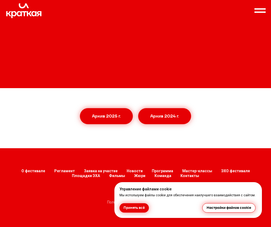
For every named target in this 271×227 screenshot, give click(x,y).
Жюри (139, 176)
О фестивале (33, 171)
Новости (135, 171)
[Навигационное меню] (260, 10)
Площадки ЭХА (86, 176)
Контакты (189, 176)
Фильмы (117, 176)
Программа (162, 171)
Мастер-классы (197, 171)
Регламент (64, 171)
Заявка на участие (101, 171)
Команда (162, 176)
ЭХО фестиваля (235, 171)
